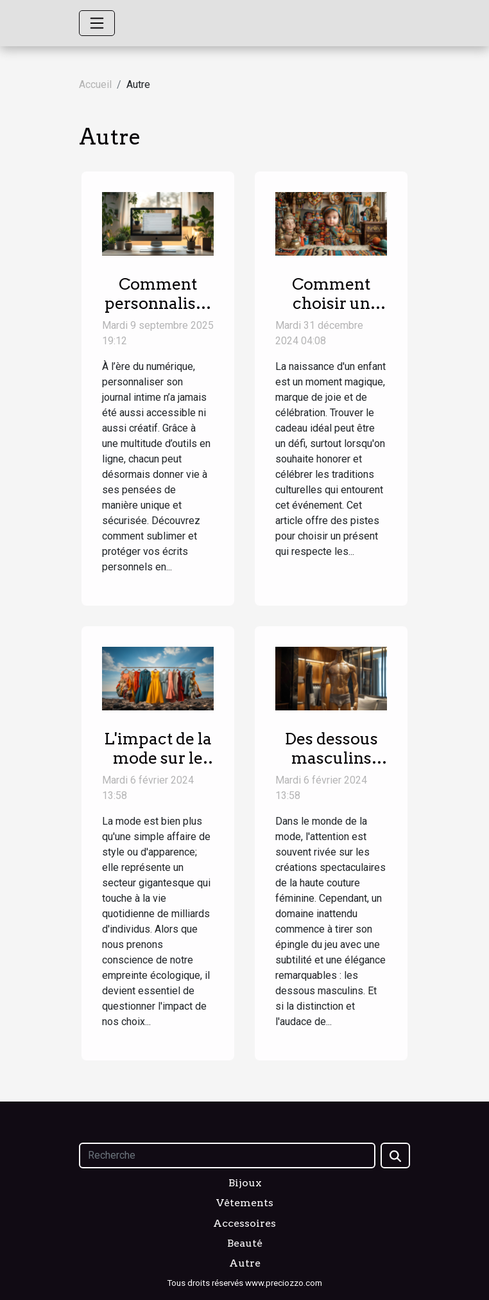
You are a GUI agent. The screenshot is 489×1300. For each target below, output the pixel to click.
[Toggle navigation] (97, 23)
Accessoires (244, 1223)
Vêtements (244, 1203)
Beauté (244, 1243)
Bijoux (244, 1183)
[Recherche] (227, 1155)
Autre (245, 1263)
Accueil (95, 84)
